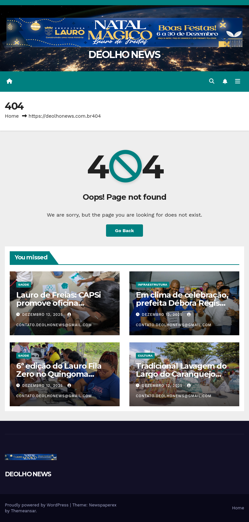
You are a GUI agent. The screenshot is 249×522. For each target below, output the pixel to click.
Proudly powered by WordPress (37, 505)
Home (12, 116)
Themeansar (23, 510)
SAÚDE (23, 284)
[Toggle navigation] (237, 81)
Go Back (124, 230)
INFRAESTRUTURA (152, 284)
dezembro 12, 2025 (43, 315)
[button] (211, 81)
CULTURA (145, 355)
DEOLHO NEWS (124, 55)
